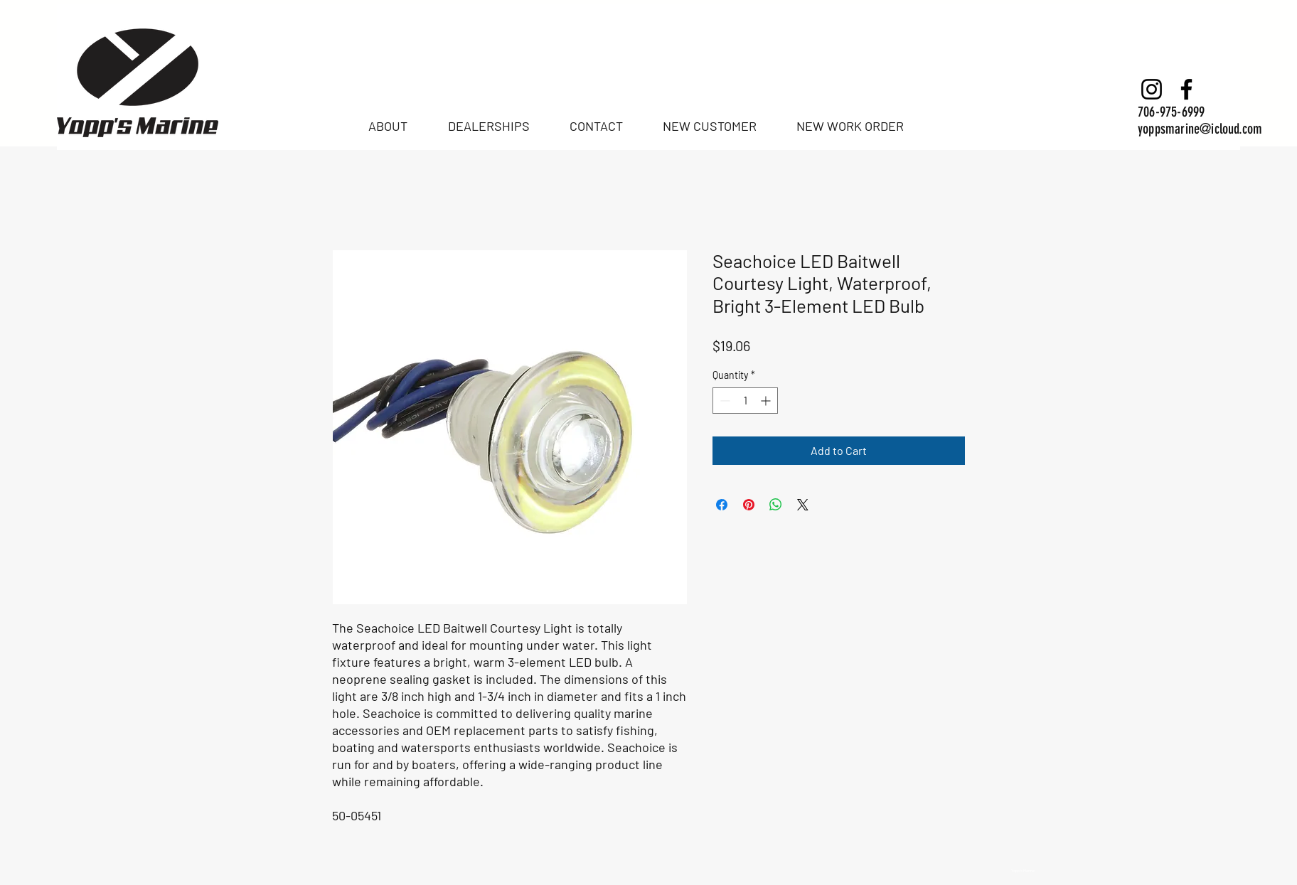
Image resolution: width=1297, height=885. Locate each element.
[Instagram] (1151, 89)
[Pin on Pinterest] (748, 504)
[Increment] (767, 400)
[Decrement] (723, 400)
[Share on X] (802, 504)
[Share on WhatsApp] (775, 504)
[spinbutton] (745, 400)
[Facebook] (1186, 89)
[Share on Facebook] (721, 504)
